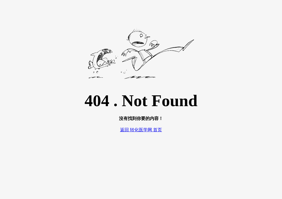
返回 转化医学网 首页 (141, 129)
